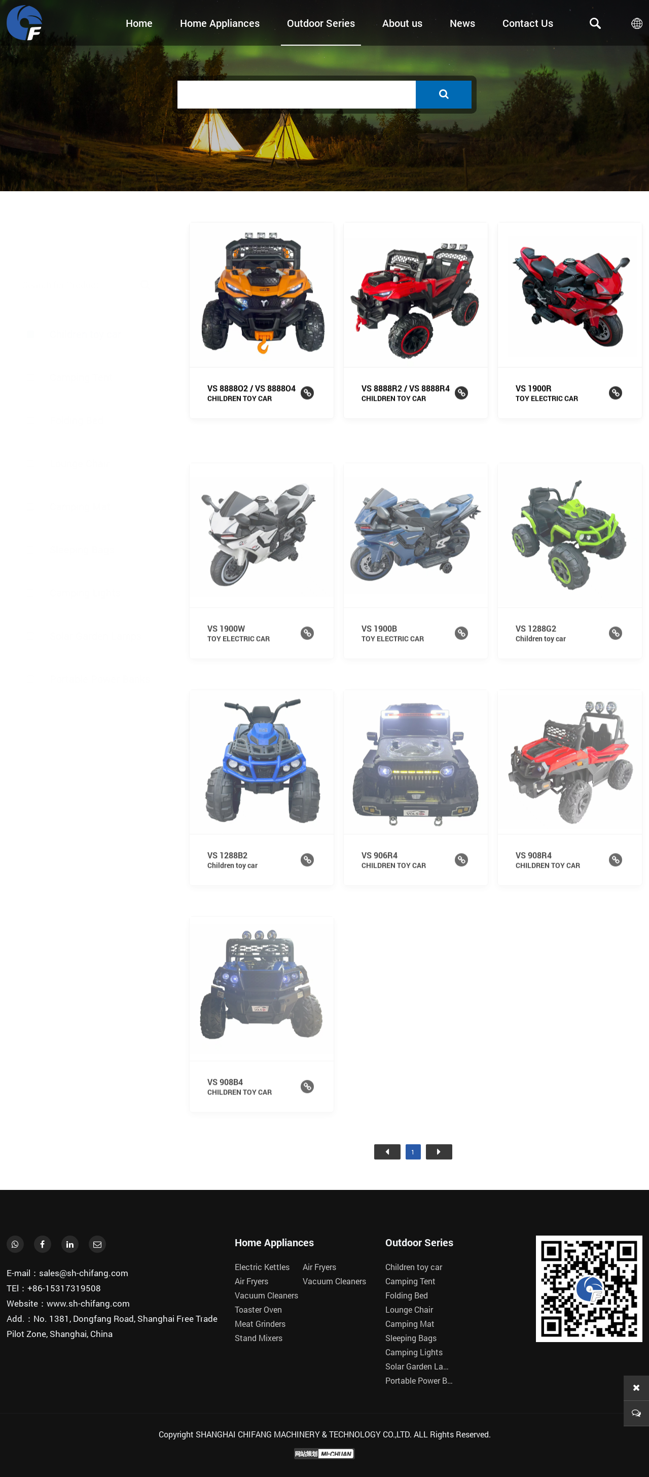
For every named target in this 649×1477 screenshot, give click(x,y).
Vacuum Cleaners (266, 1295)
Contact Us (527, 22)
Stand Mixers (258, 1337)
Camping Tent (81, 329)
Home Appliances (220, 22)
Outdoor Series (321, 22)
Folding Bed (76, 372)
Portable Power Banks (100, 656)
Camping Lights (85, 570)
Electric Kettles (262, 1266)
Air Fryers (251, 1281)
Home (139, 22)
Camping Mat (80, 484)
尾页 (439, 1151)
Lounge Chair (80, 441)
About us (402, 22)
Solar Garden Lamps (95, 613)
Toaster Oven (258, 1309)
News (462, 22)
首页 (387, 1151)
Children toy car (85, 286)
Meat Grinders (260, 1323)
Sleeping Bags (82, 527)
